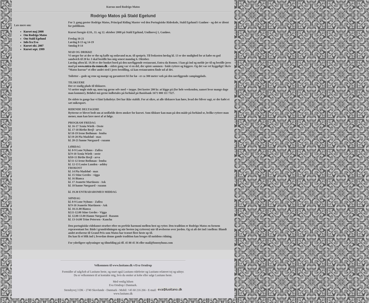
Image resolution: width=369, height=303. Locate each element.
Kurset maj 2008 (34, 31)
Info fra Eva (31, 42)
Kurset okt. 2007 (34, 45)
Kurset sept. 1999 (34, 49)
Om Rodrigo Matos (35, 35)
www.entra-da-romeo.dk (92, 66)
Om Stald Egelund (35, 38)
